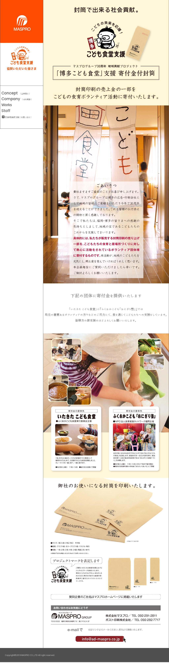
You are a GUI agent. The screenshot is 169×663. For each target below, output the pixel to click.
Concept (9, 93)
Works (6, 105)
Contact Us (10, 117)
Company (10, 98)
